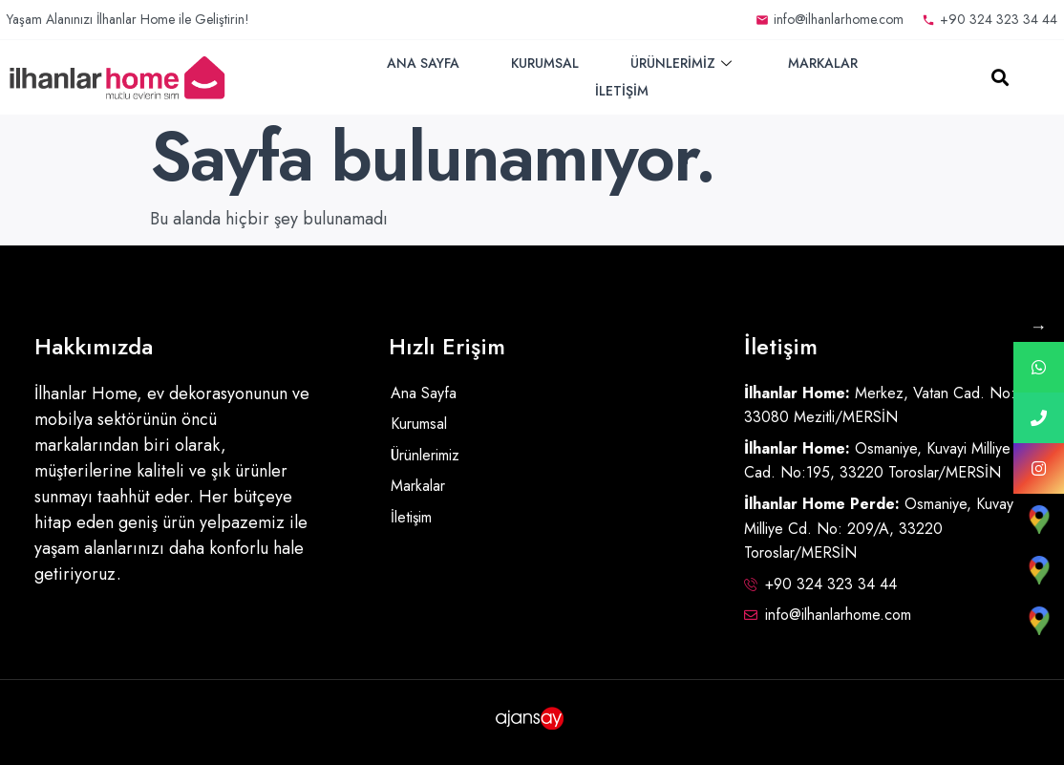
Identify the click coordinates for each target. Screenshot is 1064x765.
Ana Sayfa (423, 63)
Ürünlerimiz (683, 63)
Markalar (823, 63)
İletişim (622, 90)
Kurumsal (545, 63)
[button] (1000, 78)
